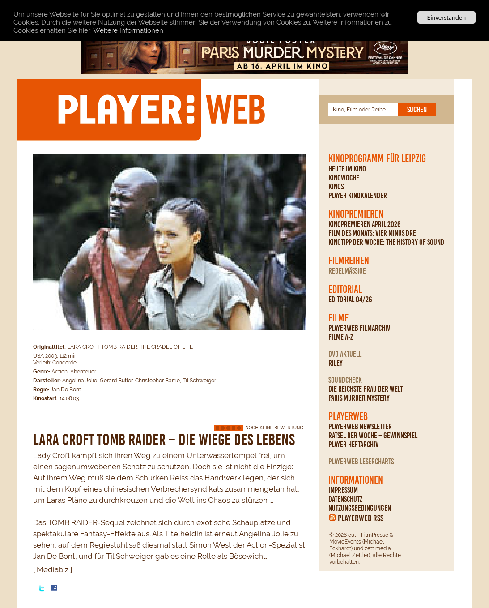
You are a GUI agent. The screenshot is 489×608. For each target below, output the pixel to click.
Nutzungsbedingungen (359, 508)
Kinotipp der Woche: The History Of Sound (386, 242)
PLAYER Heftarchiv (353, 445)
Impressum (343, 490)
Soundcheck (345, 380)
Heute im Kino (347, 169)
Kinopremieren (355, 214)
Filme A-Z (340, 337)
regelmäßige (347, 271)
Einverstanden (446, 17)
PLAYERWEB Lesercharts (361, 462)
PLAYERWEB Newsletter (360, 427)
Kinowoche (343, 178)
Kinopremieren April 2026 (364, 224)
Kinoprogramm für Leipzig (377, 158)
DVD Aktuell (344, 354)
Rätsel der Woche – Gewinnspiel (372, 436)
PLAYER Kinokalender (357, 196)
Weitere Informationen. (129, 30)
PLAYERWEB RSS (360, 518)
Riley (335, 363)
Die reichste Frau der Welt (365, 389)
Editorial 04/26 (350, 299)
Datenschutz (345, 499)
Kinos (336, 187)
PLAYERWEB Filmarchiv (359, 328)
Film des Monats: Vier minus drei (373, 233)
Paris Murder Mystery (359, 398)
